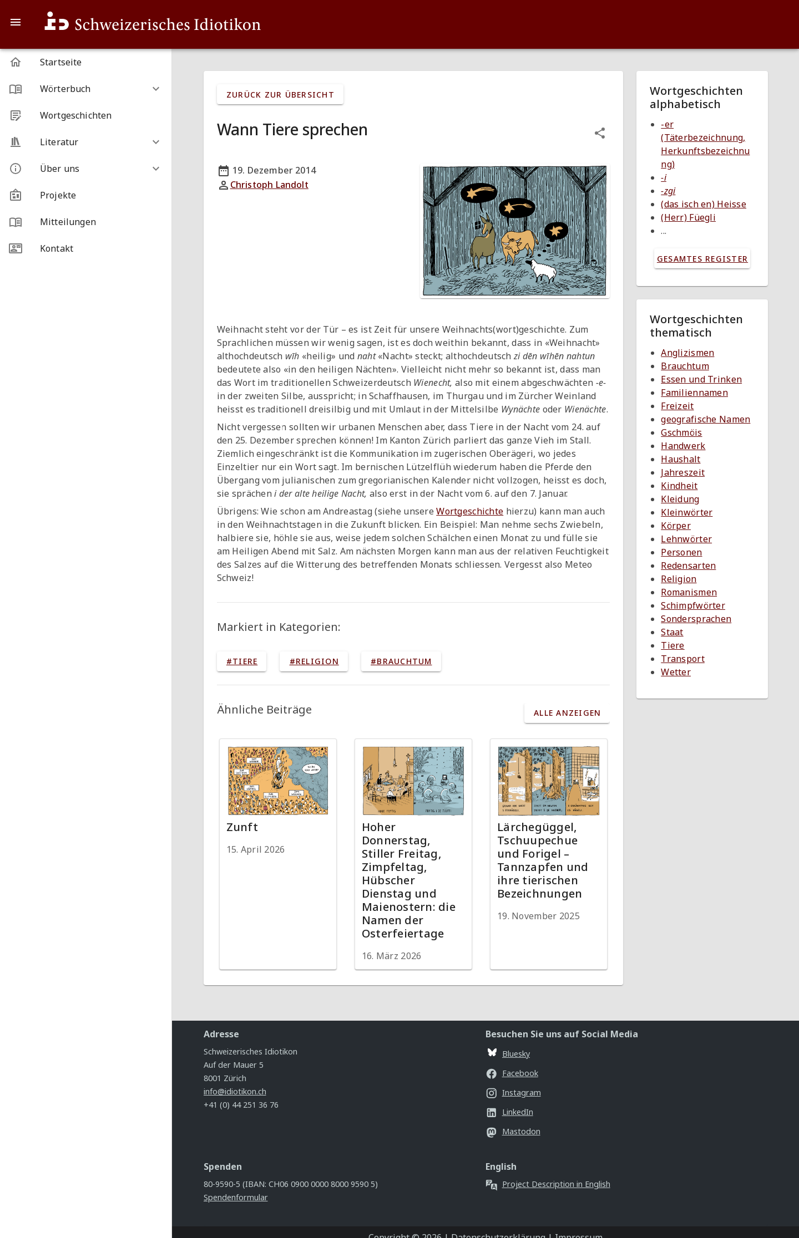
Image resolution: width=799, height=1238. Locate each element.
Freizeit (677, 406)
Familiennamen (694, 392)
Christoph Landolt (269, 185)
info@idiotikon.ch (235, 1091)
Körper (676, 525)
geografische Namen (705, 419)
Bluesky (509, 1053)
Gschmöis (681, 432)
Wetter (676, 672)
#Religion (314, 661)
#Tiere (242, 661)
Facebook (512, 1073)
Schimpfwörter (693, 605)
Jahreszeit (683, 472)
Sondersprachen (696, 619)
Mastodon (513, 1131)
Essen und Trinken (701, 379)
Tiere (672, 645)
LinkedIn (509, 1112)
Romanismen (689, 592)
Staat (672, 632)
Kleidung (680, 499)
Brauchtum (685, 366)
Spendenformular (236, 1197)
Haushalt (680, 459)
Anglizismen (687, 353)
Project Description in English (548, 1184)
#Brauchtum (401, 661)
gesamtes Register (702, 258)
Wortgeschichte (469, 511)
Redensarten (688, 565)
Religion (678, 579)
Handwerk (683, 446)
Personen (681, 552)
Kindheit (679, 486)
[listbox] (85, 155)
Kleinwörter (686, 512)
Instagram (513, 1092)
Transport (683, 659)
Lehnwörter (686, 539)
